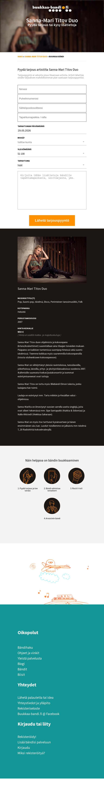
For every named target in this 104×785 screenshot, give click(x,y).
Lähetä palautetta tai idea (35, 704)
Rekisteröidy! (27, 743)
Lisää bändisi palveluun (34, 748)
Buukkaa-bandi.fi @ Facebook (38, 720)
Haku (20, 56)
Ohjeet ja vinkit (28, 659)
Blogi (21, 670)
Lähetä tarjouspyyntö (52, 227)
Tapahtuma (24, 161)
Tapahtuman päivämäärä (31, 126)
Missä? (21, 138)
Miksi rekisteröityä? (31, 759)
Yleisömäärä (24, 149)
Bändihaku (25, 654)
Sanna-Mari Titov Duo (36, 56)
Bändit (22, 675)
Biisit (21, 681)
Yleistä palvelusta (30, 665)
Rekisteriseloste (29, 715)
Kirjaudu (24, 754)
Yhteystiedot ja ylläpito (34, 709)
